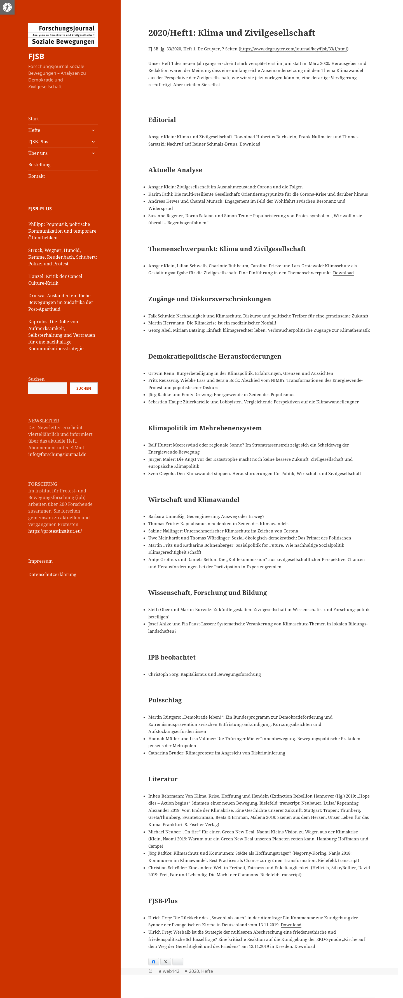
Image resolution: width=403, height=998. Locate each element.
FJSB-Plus (38, 142)
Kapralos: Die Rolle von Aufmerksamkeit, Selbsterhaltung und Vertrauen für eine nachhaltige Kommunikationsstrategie (61, 335)
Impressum (40, 561)
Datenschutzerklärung (52, 574)
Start (33, 119)
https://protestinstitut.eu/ (55, 531)
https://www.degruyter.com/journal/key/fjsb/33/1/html (293, 49)
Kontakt (36, 176)
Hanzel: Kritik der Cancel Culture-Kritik (55, 279)
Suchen (36, 379)
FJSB (36, 56)
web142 (171, 971)
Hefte (34, 130)
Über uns (38, 153)
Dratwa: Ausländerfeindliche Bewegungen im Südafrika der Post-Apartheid (60, 302)
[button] (7, 7)
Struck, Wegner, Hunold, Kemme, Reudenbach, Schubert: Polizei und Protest (62, 257)
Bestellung (39, 165)
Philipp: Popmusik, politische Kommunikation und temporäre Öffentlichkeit (62, 231)
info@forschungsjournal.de (57, 454)
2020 (194, 971)
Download (250, 144)
